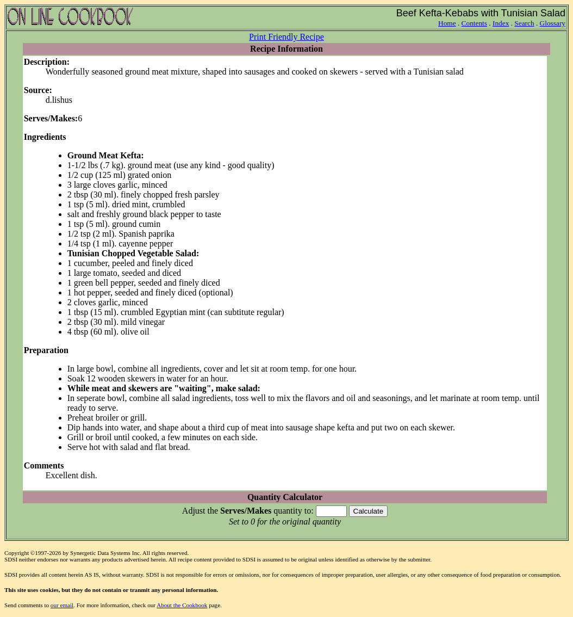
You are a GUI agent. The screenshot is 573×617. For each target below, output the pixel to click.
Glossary (552, 23)
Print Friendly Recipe (286, 36)
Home (447, 23)
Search (524, 23)
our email (62, 605)
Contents (474, 23)
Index (501, 23)
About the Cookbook (182, 605)
